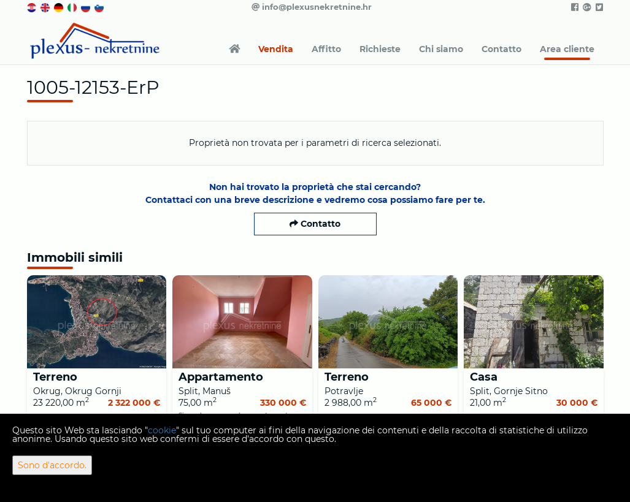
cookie (162, 430)
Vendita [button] (275, 49)
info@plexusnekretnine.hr (312, 7)
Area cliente (567, 49)
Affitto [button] (326, 49)
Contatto (501, 49)
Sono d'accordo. (52, 465)
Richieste (380, 49)
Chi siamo (441, 49)
